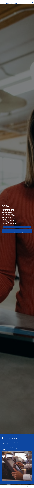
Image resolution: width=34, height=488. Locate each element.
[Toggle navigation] (32, 2)
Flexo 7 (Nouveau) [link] (9, 227)
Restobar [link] (18, 227)
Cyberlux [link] (26, 227)
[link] (10, 2)
